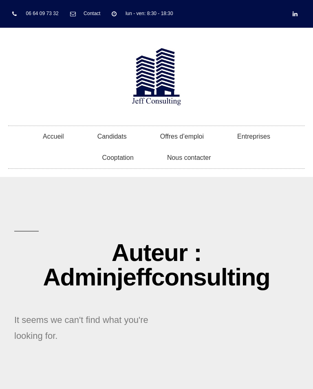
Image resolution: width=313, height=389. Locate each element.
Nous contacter (189, 157)
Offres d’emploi (182, 136)
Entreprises (253, 136)
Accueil (53, 136)
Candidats (112, 136)
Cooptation (118, 157)
